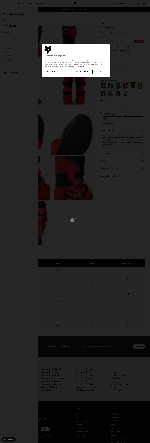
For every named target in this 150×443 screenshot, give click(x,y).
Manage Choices (52, 72)
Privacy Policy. (80, 66)
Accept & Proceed (99, 72)
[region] (76, 60)
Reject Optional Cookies (83, 72)
